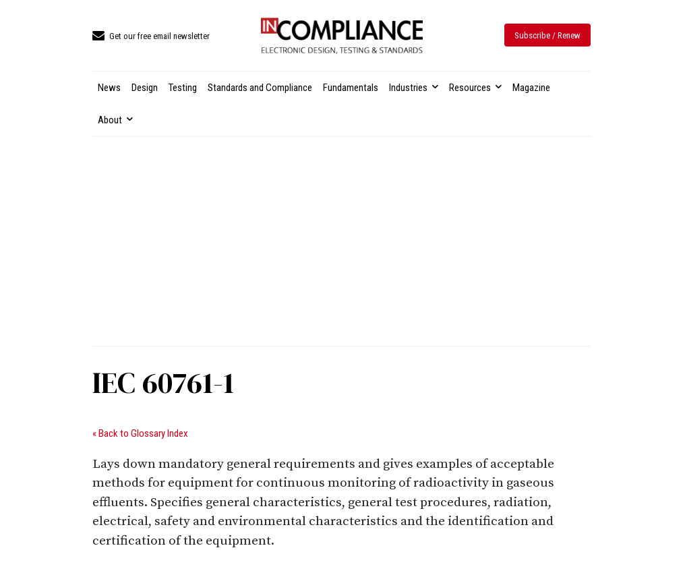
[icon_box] (151, 37)
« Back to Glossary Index (140, 433)
